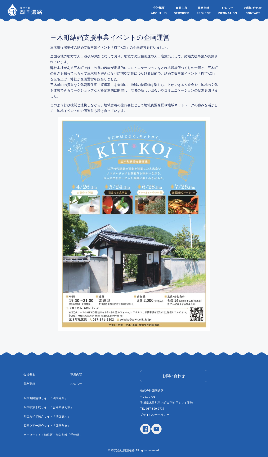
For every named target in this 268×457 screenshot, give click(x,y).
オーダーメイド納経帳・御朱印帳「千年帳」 (52, 434)
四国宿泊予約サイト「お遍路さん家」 (48, 407)
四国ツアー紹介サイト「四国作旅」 (46, 425)
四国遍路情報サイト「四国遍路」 (45, 398)
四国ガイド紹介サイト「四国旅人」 (46, 416)
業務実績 (203, 7)
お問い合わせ (253, 7)
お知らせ (227, 7)
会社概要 (159, 7)
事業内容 (181, 7)
